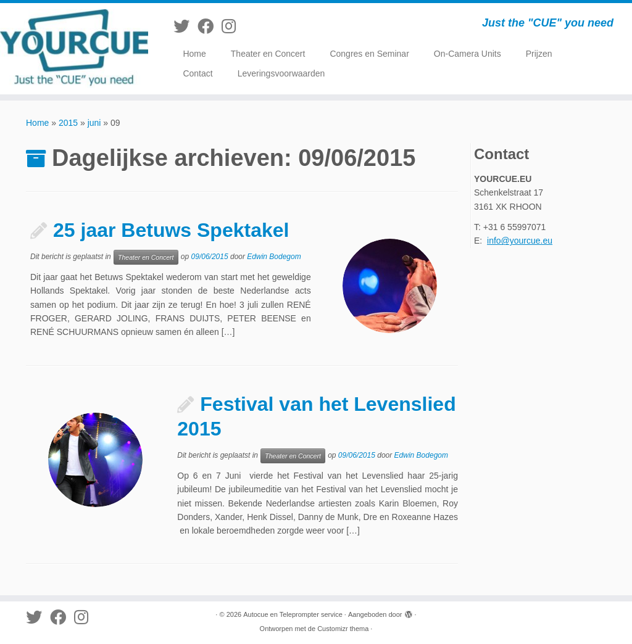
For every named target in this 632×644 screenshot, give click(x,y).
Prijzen (539, 54)
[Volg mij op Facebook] (210, 26)
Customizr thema (342, 628)
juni (94, 123)
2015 (68, 123)
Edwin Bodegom (274, 256)
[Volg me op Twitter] (185, 26)
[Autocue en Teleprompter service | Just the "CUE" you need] (74, 48)
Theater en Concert (268, 54)
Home (194, 54)
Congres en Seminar (369, 54)
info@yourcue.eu (519, 241)
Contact (197, 73)
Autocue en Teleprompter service (293, 614)
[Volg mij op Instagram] (233, 26)
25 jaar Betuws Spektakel (171, 230)
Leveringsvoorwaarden (281, 73)
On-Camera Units (467, 54)
